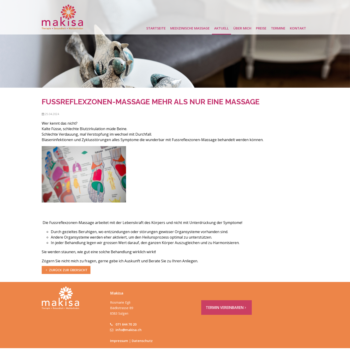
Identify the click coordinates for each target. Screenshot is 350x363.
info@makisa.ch (126, 330)
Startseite (156, 28)
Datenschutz (142, 341)
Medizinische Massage (190, 28)
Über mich (242, 28)
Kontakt (298, 28)
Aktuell (221, 28)
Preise (261, 28)
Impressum (119, 341)
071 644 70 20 (123, 324)
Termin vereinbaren (226, 307)
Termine (278, 28)
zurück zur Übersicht (66, 270)
